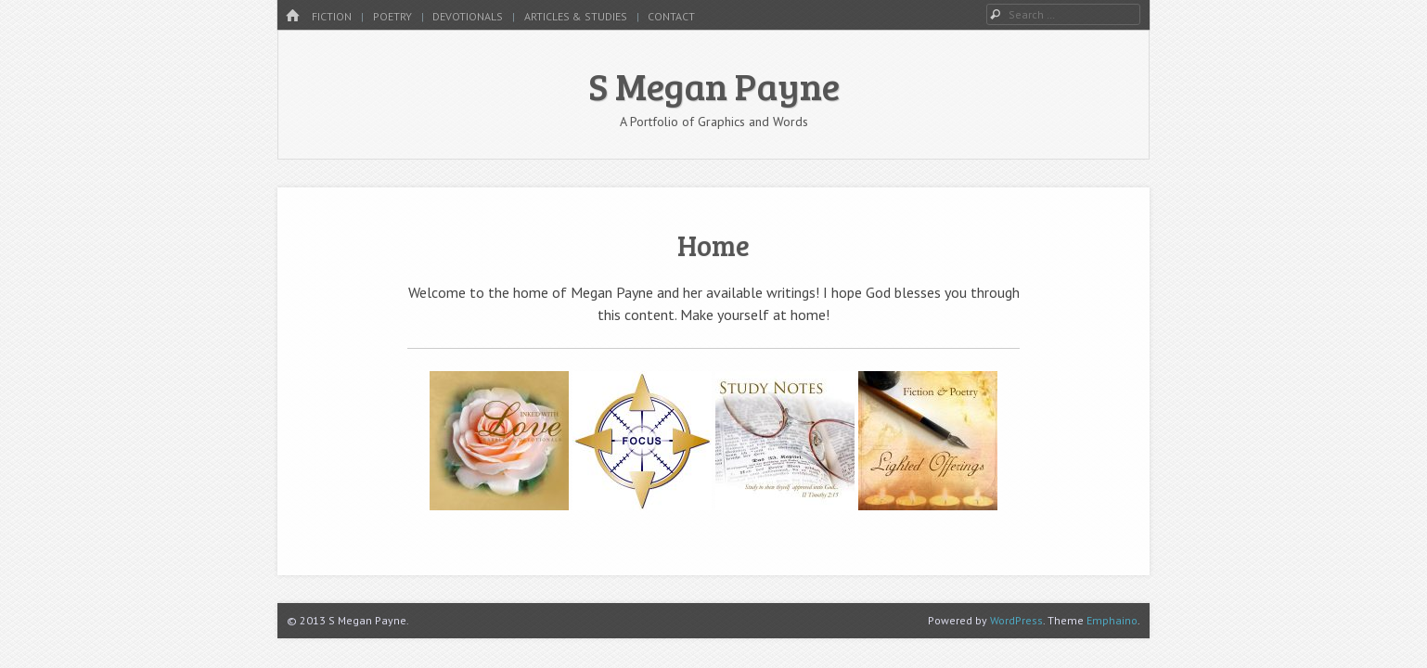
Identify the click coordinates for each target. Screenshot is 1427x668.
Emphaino (1112, 620)
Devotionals (467, 16)
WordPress (1016, 620)
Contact (671, 16)
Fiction (332, 16)
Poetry (392, 16)
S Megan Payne (714, 85)
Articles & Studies (575, 16)
